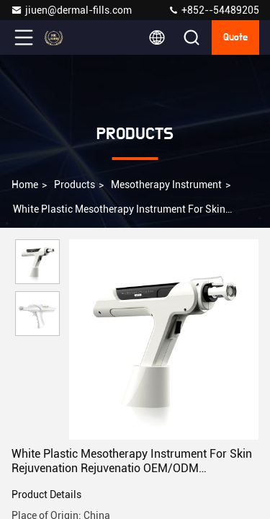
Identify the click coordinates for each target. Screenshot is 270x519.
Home (25, 184)
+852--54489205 (213, 10)
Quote (235, 37)
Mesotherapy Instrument (166, 184)
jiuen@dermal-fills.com (71, 10)
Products (74, 184)
